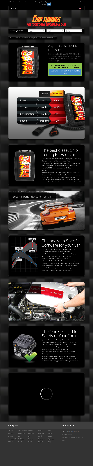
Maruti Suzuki (20, 448)
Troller (21, 461)
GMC (50, 436)
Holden (21, 439)
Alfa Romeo (22, 430)
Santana (31, 455)
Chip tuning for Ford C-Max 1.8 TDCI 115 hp (65, 72)
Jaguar (40, 441)
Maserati (31, 447)
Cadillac (11, 433)
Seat (40, 455)
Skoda (50, 455)
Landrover (32, 444)
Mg (29, 450)
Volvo (50, 461)
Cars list (13, 8)
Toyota (11, 461)
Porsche (41, 453)
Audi (40, 430)
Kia (9, 444)
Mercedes (51, 447)
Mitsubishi (52, 450)
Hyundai (51, 439)
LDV (39, 444)
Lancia (20, 444)
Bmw (50, 430)
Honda (30, 439)
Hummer (41, 439)
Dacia (50, 433)
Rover (10, 455)
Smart (10, 458)
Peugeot (31, 453)
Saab (20, 455)
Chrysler (31, 433)
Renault (51, 453)
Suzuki (40, 458)
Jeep (49, 441)
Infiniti (10, 441)
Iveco (30, 441)
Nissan (10, 453)
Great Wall (12, 439)
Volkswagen (42, 461)
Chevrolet (22, 433)
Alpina (30, 430)
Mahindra (11, 447)
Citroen (41, 433)
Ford (40, 436)
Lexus (50, 444)
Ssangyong (22, 458)
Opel (20, 453)
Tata (50, 458)
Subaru (31, 458)
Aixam (10, 430)
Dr (19, 436)
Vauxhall (31, 461)
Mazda (40, 447)
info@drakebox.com (76, 452)
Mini (39, 450)
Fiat (29, 436)
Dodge (10, 436)
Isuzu (20, 441)
